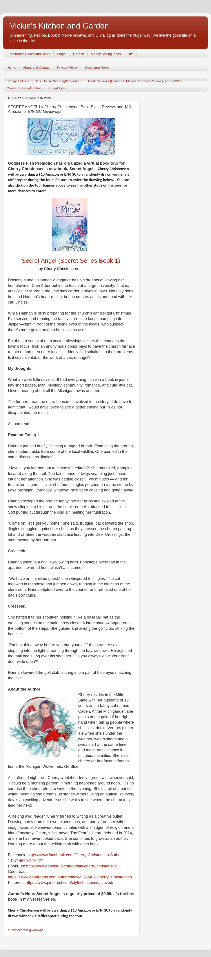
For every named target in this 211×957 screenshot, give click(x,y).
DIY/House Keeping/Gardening (58, 81)
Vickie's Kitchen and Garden (59, 25)
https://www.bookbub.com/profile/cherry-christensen (71, 866)
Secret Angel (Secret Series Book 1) (72, 260)
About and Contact (36, 67)
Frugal (61, 54)
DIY (130, 54)
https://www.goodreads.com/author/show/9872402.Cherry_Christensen (70, 877)
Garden (78, 54)
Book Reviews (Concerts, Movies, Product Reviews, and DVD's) (135, 81)
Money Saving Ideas (106, 54)
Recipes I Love (18, 81)
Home (11, 67)
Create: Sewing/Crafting (24, 88)
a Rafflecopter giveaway (25, 930)
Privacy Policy (67, 67)
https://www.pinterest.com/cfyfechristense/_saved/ (69, 882)
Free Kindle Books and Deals (28, 54)
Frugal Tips (56, 88)
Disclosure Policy (96, 67)
